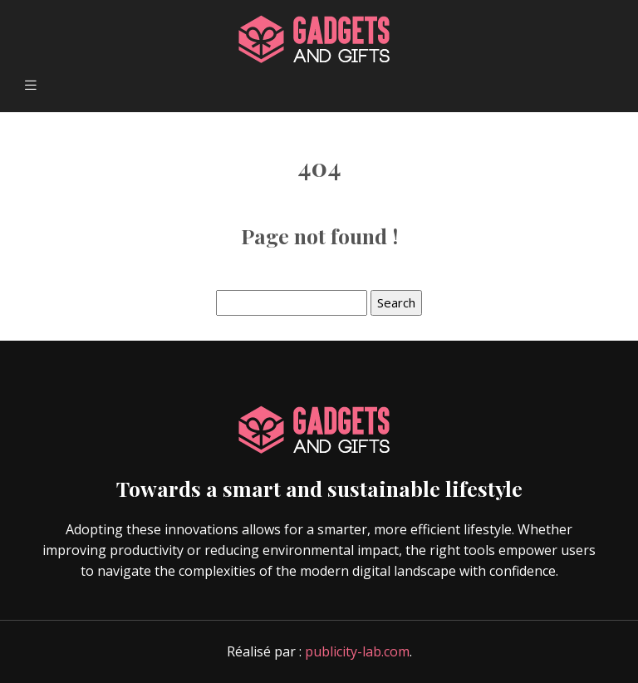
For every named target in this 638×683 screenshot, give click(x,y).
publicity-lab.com (357, 651)
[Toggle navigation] (30, 85)
